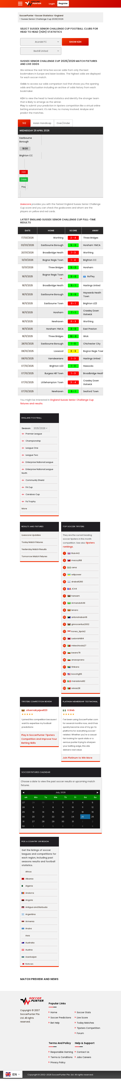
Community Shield (33, 480)
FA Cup (27, 487)
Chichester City (91, 343)
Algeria (27, 885)
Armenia (28, 921)
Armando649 (74, 603)
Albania (27, 878)
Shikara (71, 667)
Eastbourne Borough (52, 245)
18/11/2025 (27, 276)
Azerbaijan (29, 956)
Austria (27, 949)
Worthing (58, 237)
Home (54, 1012)
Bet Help (55, 1022)
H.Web (69, 710)
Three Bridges (90, 237)
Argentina (29, 914)
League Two (30, 455)
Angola (27, 900)
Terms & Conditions (62, 1057)
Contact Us (83, 1052)
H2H (24, 171)
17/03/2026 (27, 237)
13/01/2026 (27, 260)
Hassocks (88, 366)
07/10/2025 (27, 366)
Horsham (88, 267)
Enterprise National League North (37, 471)
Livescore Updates (31, 535)
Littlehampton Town (52, 382)
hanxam (71, 596)
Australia (28, 942)
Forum (80, 1033)
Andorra (28, 892)
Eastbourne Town (53, 303)
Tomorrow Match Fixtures (34, 556)
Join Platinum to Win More (77, 757)
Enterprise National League (37, 462)
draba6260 (73, 581)
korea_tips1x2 (74, 631)
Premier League (32, 433)
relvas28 (71, 688)
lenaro (70, 610)
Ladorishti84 (73, 638)
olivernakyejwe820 (34, 710)
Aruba (27, 928)
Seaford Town (91, 391)
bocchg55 (72, 674)
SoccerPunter (26, 15)
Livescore (25, 204)
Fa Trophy (29, 501)
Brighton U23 (90, 303)
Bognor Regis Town (53, 260)
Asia (26, 935)
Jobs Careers (84, 1057)
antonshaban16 (75, 617)
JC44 (70, 588)
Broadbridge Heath (53, 252)
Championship (31, 440)
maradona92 (74, 681)
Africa (26, 871)
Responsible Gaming (62, 1052)
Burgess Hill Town (54, 373)
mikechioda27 (74, 645)
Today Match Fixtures (32, 542)
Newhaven (57, 321)
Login (52, 3)
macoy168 (72, 560)
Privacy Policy (58, 1062)
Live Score (82, 1017)
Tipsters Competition (88, 1028)
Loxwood (58, 351)
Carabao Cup (31, 494)
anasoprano (73, 659)
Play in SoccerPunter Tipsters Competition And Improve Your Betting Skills (39, 738)
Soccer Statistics (44, 15)
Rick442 (71, 553)
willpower (72, 574)
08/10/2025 (27, 351)
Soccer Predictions (61, 1017)
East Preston (90, 328)
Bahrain (27, 963)
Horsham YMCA (91, 245)
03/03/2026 (27, 245)
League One (30, 447)
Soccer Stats (84, 1012)
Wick (85, 336)
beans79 (71, 652)
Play (23, 186)
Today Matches (85, 1022)
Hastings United (91, 285)
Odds (24, 179)
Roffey (89, 276)
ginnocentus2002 (76, 624)
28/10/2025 (27, 343)
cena (70, 567)
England (59, 15)
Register (63, 3)
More (24, 508)
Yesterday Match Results (34, 549)
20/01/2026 (27, 252)
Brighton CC (26, 155)
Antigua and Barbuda (34, 907)
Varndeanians (55, 358)
